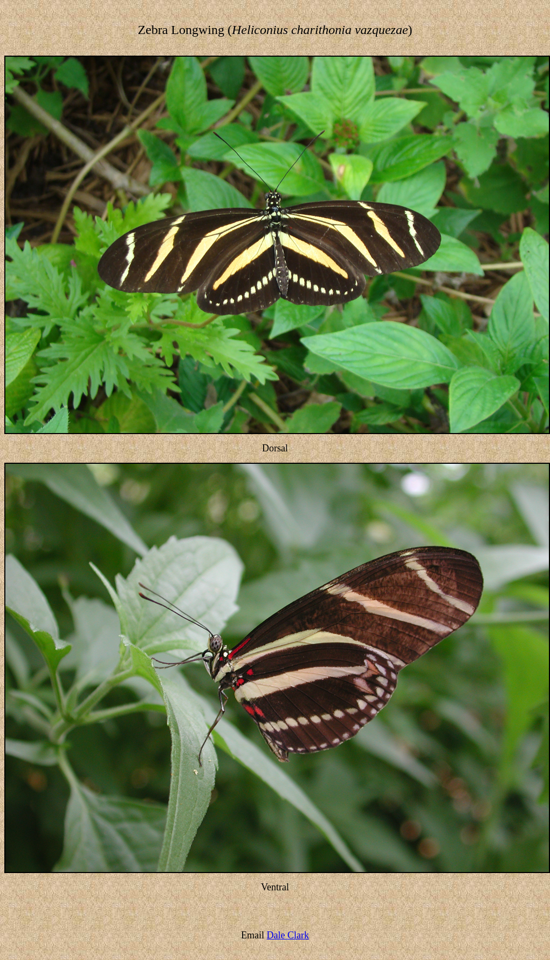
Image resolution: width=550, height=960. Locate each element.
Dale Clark (288, 935)
